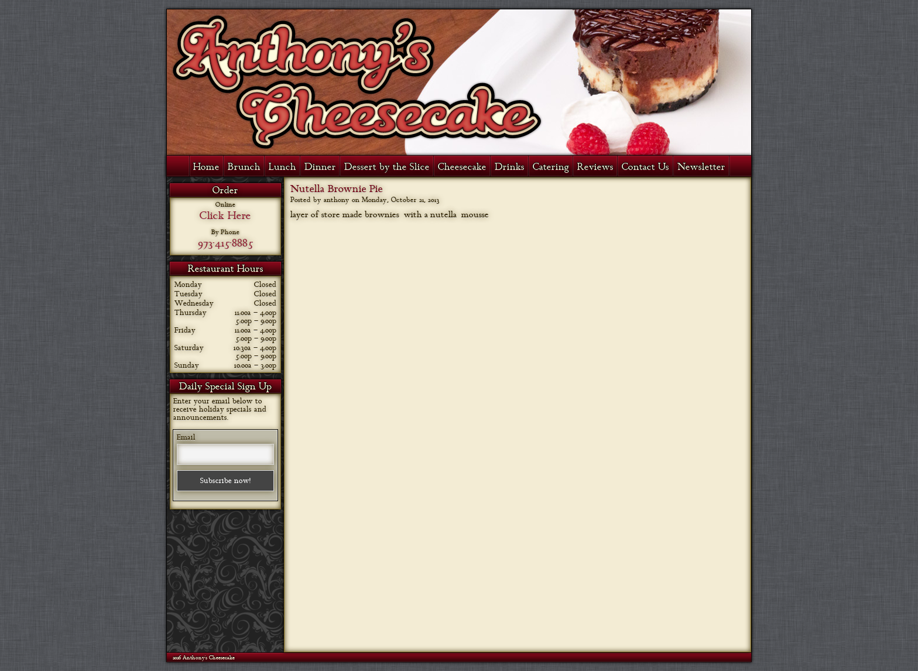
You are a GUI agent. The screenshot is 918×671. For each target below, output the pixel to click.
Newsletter (701, 167)
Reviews (595, 167)
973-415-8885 (225, 243)
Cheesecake (462, 167)
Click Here (225, 215)
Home (206, 167)
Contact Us (645, 167)
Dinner (320, 167)
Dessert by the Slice (387, 167)
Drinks (510, 167)
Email (186, 437)
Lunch (282, 167)
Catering (551, 167)
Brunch (244, 167)
